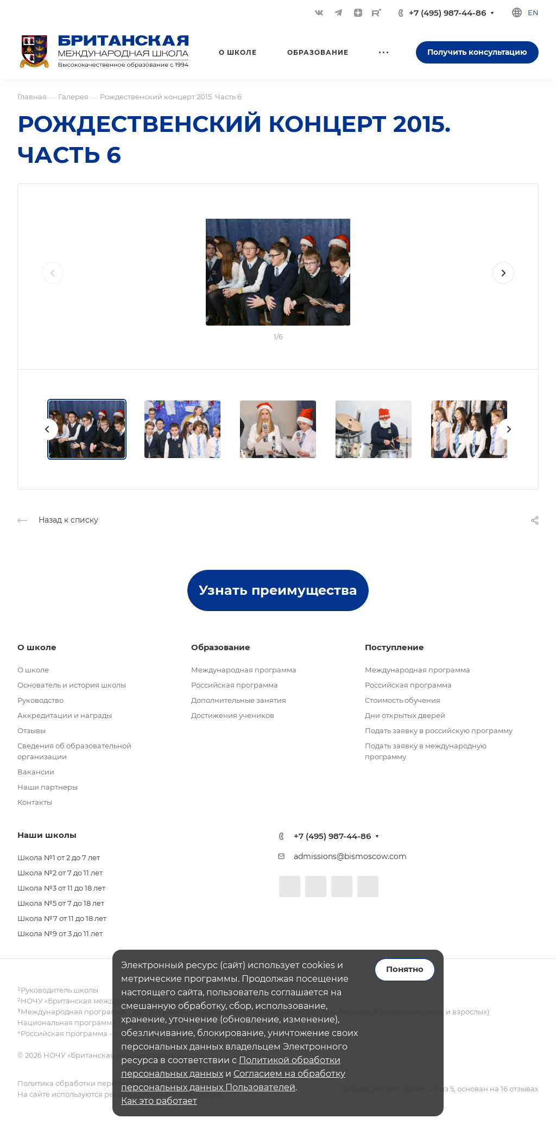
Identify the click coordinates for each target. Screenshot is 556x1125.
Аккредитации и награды (64, 715)
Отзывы (31, 730)
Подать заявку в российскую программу (439, 730)
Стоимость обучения (402, 700)
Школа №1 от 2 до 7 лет (58, 857)
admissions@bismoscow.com (350, 856)
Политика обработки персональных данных (98, 1083)
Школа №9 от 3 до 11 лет (60, 933)
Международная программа (243, 669)
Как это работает (159, 1101)
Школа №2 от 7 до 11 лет (60, 872)
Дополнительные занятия (238, 700)
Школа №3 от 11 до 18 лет (61, 888)
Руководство (40, 700)
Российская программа (234, 685)
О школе (33, 669)
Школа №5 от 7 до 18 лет (60, 903)
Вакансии (35, 771)
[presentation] (53, 284)
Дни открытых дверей (405, 715)
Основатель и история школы (71, 685)
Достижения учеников (232, 715)
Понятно (405, 969)
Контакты (34, 802)
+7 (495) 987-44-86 (447, 13)
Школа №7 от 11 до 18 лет (61, 918)
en (533, 12)
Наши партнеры (47, 787)
